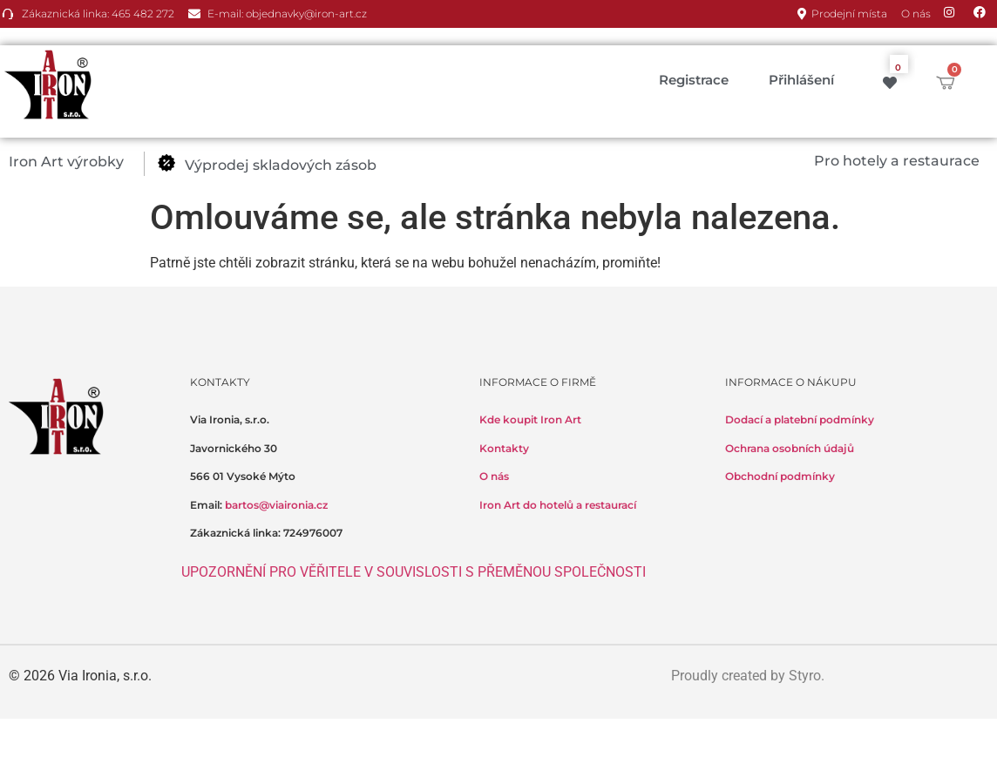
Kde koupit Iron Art (530, 419)
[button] (76, 162)
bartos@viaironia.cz (276, 504)
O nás (494, 476)
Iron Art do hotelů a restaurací (557, 504)
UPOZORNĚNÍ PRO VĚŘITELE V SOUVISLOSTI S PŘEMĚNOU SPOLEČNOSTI (413, 572)
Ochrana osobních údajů (789, 448)
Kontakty (504, 448)
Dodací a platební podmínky (799, 419)
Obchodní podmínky (780, 476)
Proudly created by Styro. (747, 675)
